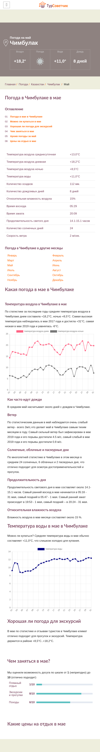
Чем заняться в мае (22, 131)
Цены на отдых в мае (23, 141)
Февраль (58, 255)
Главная (10, 84)
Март (10, 260)
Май (10, 265)
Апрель (57, 260)
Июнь (56, 265)
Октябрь (57, 275)
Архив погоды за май (23, 136)
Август (56, 270)
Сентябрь (13, 275)
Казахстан (37, 84)
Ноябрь (12, 280)
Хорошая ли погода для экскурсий (31, 126)
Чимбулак (53, 84)
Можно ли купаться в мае (25, 121)
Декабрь (57, 280)
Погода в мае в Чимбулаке (26, 116)
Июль (10, 270)
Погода (23, 84)
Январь (12, 255)
